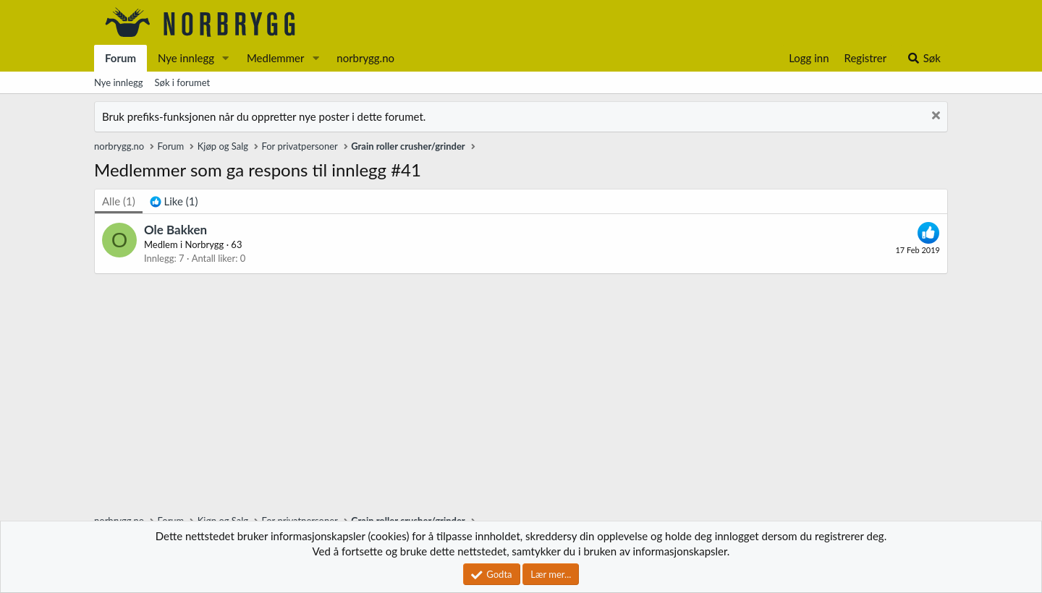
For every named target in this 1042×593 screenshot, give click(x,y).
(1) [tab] (118, 201)
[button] (226, 58)
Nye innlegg (186, 57)
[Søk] (923, 58)
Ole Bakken (175, 229)
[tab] (174, 201)
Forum (120, 57)
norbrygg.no (365, 57)
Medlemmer (276, 57)
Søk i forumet (183, 82)
